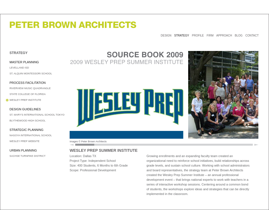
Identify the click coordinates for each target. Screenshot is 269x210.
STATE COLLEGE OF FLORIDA (28, 94)
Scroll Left (72, 145)
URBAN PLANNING (23, 150)
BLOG (239, 35)
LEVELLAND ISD (19, 67)
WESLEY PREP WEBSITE (24, 141)
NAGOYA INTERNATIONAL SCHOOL (31, 135)
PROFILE (198, 35)
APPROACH (224, 35)
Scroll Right (256, 145)
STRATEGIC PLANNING (26, 129)
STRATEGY (181, 35)
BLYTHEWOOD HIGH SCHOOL (28, 120)
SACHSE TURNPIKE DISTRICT (28, 156)
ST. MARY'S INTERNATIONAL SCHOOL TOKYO (37, 114)
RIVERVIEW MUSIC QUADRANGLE (30, 88)
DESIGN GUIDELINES (25, 109)
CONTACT (252, 35)
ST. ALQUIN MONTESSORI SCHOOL (31, 73)
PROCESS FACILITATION (28, 82)
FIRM (210, 35)
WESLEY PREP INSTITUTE (25, 100)
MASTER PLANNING (24, 62)
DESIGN (166, 35)
